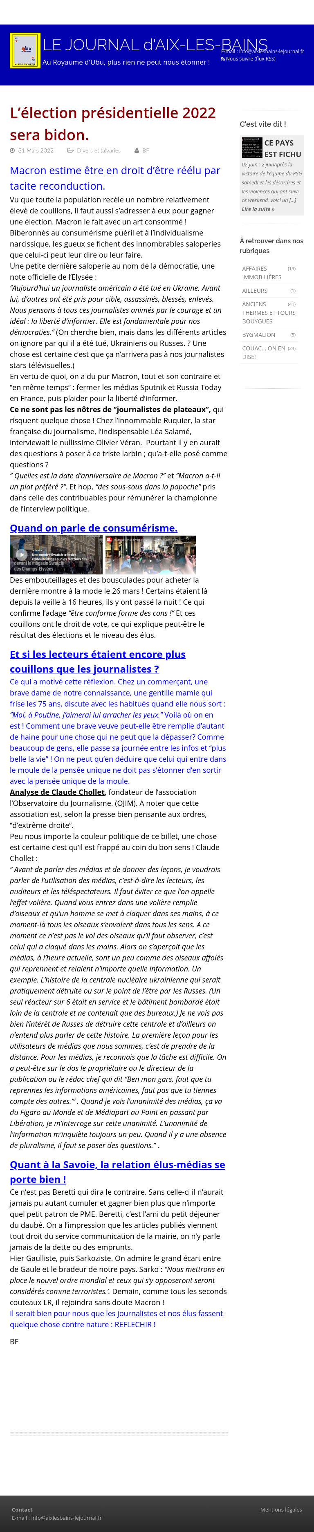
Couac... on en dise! (269, 352)
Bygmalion (269, 335)
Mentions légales (281, 1509)
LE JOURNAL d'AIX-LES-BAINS (155, 44)
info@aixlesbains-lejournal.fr (271, 51)
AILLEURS (269, 290)
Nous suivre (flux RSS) (248, 58)
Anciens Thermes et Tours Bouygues (269, 312)
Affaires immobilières (269, 273)
